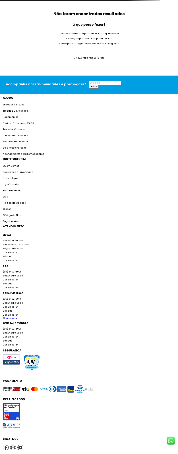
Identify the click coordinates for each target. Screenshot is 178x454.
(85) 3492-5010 (12, 299)
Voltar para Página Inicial (89, 58)
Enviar (93, 86)
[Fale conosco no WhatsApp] (170, 441)
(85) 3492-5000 (12, 328)
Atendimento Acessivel (16, 244)
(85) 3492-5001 (12, 271)
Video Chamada (13, 240)
